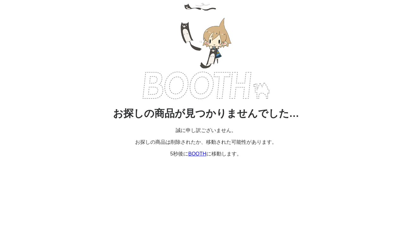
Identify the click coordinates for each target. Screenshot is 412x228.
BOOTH (206, 85)
